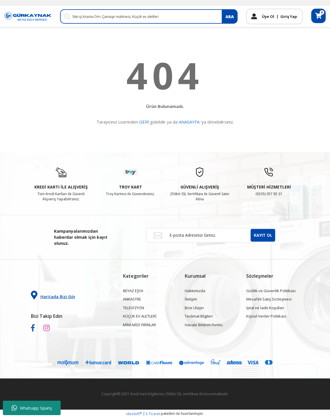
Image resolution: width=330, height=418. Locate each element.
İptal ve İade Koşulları (265, 307)
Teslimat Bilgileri (199, 316)
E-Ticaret (153, 413)
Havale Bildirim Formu (204, 324)
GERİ (144, 122)
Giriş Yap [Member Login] (288, 16)
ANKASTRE (132, 299)
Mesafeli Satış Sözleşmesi (269, 299)
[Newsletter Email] (211, 235)
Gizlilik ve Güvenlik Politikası (271, 290)
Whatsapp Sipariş (32, 408)
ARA (229, 16)
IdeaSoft (134, 413)
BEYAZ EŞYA (133, 290)
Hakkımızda (195, 290)
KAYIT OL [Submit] (263, 235)
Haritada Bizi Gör (53, 295)
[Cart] (318, 16)
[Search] (149, 16)
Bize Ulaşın (194, 307)
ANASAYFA (189, 122)
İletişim (191, 299)
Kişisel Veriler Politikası (266, 316)
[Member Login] (254, 16)
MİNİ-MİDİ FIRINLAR (139, 324)
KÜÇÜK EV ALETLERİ (139, 316)
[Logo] (27, 16)
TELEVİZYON (133, 307)
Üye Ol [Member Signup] (268, 16)
